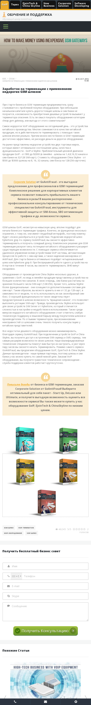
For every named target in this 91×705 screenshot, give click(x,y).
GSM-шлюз (8, 528)
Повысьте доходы (18, 384)
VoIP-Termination (26, 528)
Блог (4, 79)
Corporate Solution (25, 182)
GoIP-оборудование (13, 533)
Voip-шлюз (31, 533)
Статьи (12, 79)
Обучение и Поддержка (29, 14)
